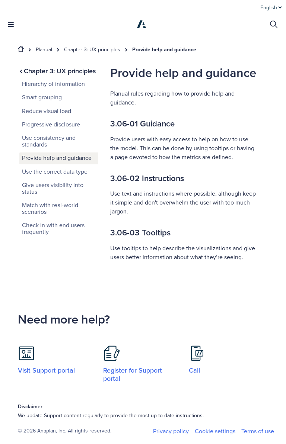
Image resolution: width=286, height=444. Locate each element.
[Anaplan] (141, 24)
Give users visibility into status (52, 188)
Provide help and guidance (164, 50)
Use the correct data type (55, 172)
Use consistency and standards (49, 141)
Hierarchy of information (53, 84)
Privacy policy (171, 431)
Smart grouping (42, 97)
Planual (44, 50)
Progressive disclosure (51, 124)
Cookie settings (215, 431)
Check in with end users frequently (53, 229)
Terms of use (257, 431)
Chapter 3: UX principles (92, 50)
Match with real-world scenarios (50, 209)
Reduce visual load (46, 111)
